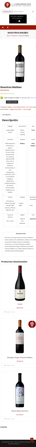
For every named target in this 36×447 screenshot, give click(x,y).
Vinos (31, 107)
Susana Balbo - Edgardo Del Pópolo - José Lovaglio (15, 109)
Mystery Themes (23, 444)
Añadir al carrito (12, 102)
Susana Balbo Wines (19, 107)
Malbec (10, 107)
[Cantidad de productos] (3, 102)
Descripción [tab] (6, 115)
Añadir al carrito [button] (10, 312)
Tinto (27, 107)
